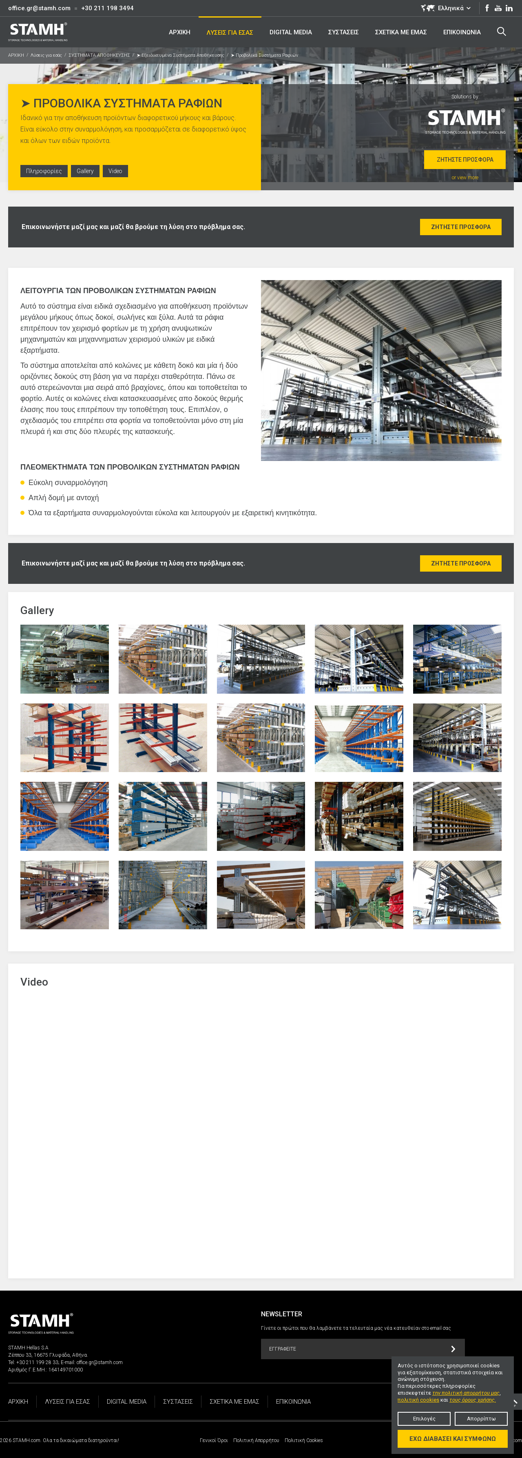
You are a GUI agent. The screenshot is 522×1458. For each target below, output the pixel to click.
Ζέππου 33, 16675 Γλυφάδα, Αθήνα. (48, 1355)
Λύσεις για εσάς (46, 55)
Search (501, 31)
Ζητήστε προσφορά (465, 159)
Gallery (86, 172)
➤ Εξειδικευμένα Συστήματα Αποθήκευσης (180, 55)
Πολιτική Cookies (304, 1440)
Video (117, 172)
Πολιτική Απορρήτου (256, 1440)
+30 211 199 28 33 (37, 1362)
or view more (465, 177)
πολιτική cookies (418, 1400)
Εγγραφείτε (362, 1349)
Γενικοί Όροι (214, 1440)
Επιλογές (424, 1419)
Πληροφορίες (44, 172)
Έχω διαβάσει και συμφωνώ (452, 1438)
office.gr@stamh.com (39, 8)
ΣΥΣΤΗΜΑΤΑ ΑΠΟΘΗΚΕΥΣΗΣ (99, 55)
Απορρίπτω (481, 1419)
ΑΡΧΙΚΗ (16, 55)
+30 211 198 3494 (107, 8)
